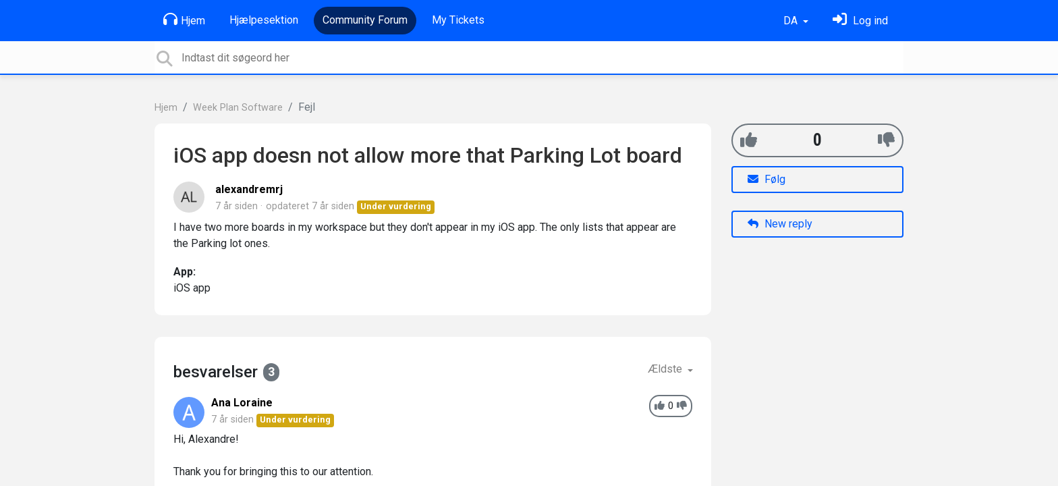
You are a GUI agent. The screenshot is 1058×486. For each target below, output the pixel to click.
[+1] (748, 140)
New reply (780, 223)
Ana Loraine (242, 402)
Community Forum (365, 20)
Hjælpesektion (263, 20)
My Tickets (458, 20)
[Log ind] (860, 20)
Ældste (666, 368)
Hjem (184, 19)
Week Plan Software (238, 107)
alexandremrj (249, 189)
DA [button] (791, 20)
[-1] (886, 140)
